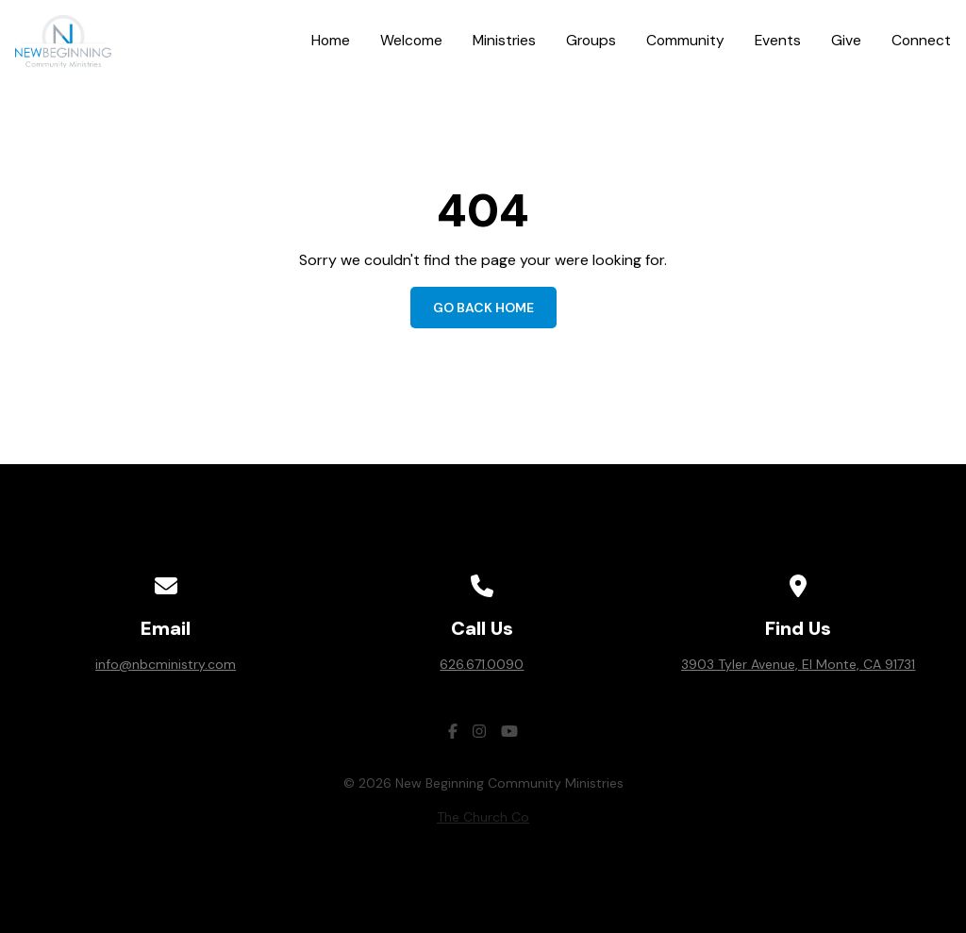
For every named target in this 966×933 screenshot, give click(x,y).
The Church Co (483, 816)
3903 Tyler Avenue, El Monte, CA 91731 (798, 664)
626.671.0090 (482, 664)
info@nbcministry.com (165, 664)
